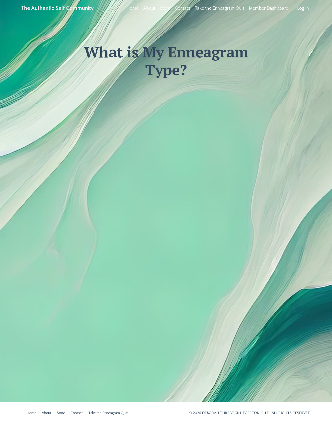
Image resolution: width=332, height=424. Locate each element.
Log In (303, 8)
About (149, 8)
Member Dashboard (271, 8)
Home (133, 8)
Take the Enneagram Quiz (219, 8)
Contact (182, 8)
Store (165, 8)
